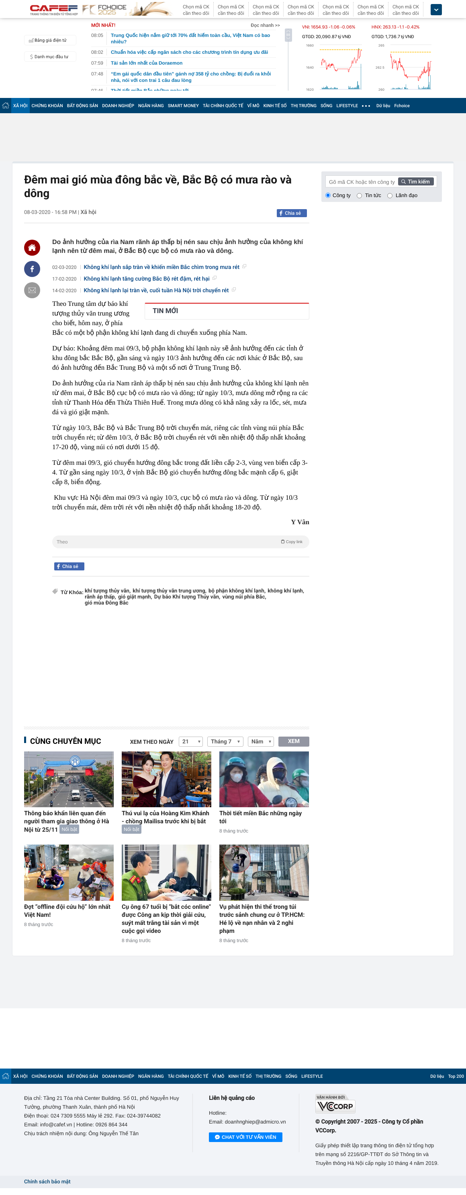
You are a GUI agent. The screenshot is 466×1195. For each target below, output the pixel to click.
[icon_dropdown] (436, 10)
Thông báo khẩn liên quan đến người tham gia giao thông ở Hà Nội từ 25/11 (66, 821)
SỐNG (327, 105)
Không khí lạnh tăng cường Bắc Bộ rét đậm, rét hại (150, 279)
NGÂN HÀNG (151, 105)
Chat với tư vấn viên (245, 1137)
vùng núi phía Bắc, (244, 597)
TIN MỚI (165, 311)
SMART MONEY (183, 105)
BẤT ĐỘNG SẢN (82, 105)
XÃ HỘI (20, 105)
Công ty (342, 195)
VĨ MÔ (253, 105)
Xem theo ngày (152, 742)
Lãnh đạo (406, 195)
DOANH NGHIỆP (118, 105)
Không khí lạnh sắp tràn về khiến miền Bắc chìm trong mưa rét (165, 267)
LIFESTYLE (347, 105)
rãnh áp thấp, (100, 597)
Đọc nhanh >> (265, 25)
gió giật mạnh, (135, 597)
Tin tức (373, 195)
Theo (181, 541)
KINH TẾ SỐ (275, 105)
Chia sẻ (293, 213)
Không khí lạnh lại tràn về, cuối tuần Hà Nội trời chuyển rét (160, 290)
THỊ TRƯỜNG (304, 105)
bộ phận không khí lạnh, (237, 591)
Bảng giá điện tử (47, 40)
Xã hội (88, 212)
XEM (294, 741)
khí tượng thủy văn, (108, 591)
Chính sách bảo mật (47, 1182)
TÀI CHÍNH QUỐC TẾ (223, 105)
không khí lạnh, (286, 591)
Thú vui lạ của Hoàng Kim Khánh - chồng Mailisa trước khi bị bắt (165, 817)
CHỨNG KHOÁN (47, 105)
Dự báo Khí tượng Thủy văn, (187, 597)
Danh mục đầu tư (47, 56)
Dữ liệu (383, 105)
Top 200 (456, 1076)
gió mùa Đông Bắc (107, 603)
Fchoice (402, 105)
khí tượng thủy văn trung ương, (169, 591)
